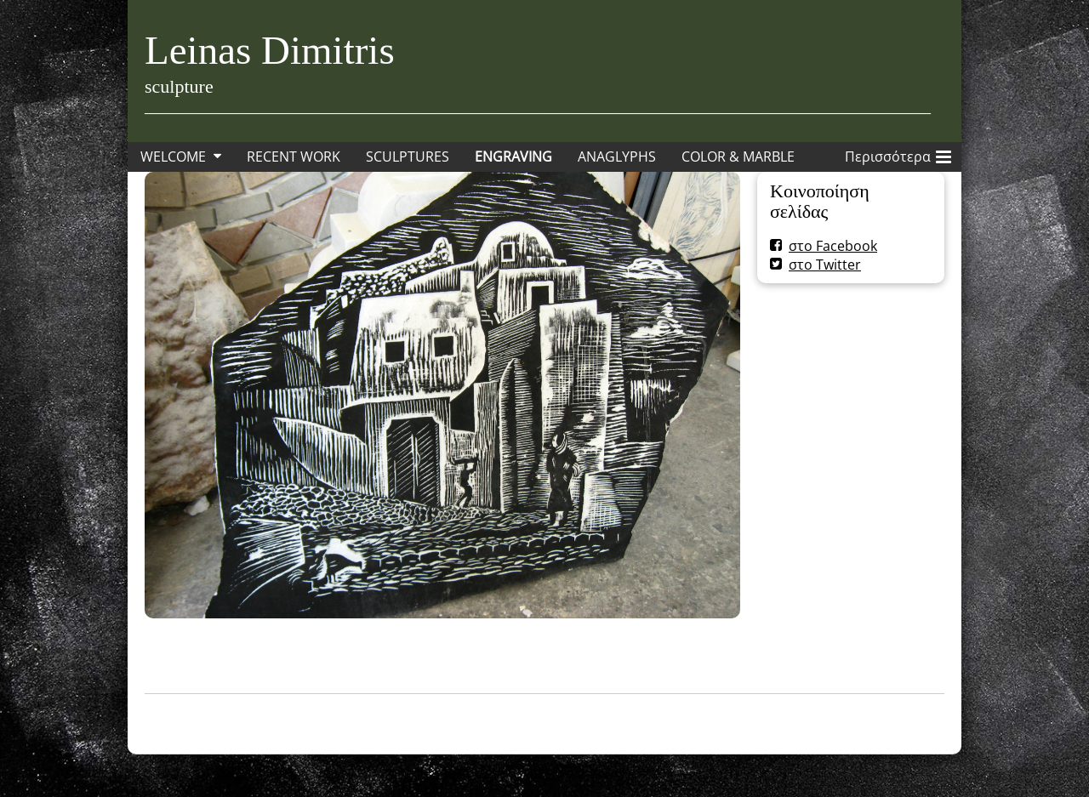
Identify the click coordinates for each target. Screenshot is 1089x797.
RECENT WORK (293, 156)
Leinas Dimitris (270, 50)
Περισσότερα (898, 154)
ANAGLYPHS (617, 156)
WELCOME (173, 156)
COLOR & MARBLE (738, 156)
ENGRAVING (513, 156)
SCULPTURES (407, 156)
